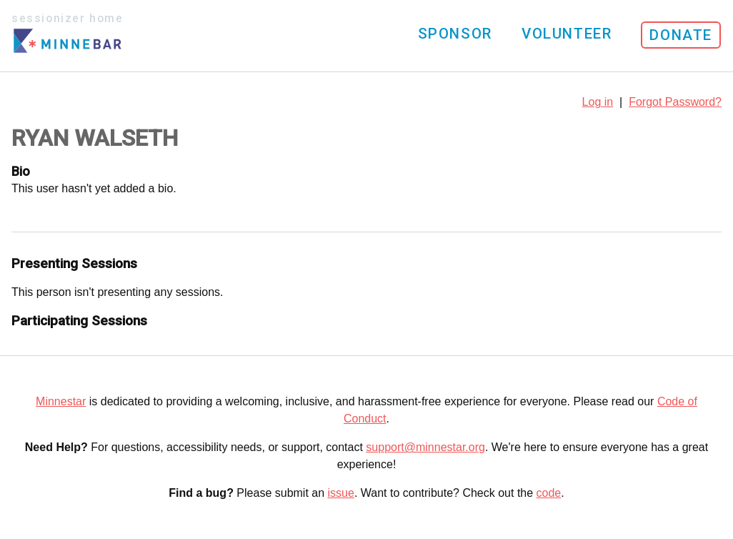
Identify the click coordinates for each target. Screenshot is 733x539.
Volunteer (567, 33)
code (549, 493)
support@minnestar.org (425, 447)
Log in (598, 102)
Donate (680, 35)
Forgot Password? (675, 102)
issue (341, 493)
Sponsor (455, 33)
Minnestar (61, 401)
